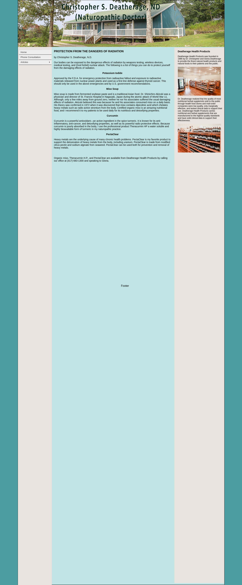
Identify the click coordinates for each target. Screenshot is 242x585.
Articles (24, 62)
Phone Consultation (30, 57)
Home (23, 52)
